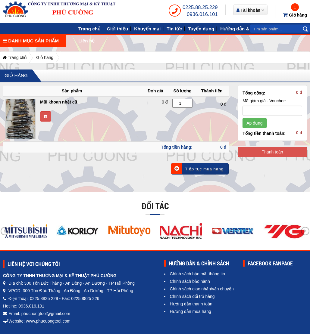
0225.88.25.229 (200, 7)
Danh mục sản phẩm (31, 40)
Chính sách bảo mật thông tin (197, 273)
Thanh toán (272, 152)
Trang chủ (89, 28)
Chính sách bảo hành (190, 281)
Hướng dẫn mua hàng (190, 311)
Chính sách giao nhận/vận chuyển (202, 288)
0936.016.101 (202, 14)
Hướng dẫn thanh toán (191, 304)
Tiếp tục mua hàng (197, 168)
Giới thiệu (117, 28)
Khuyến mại (147, 28)
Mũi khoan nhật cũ (58, 102)
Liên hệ (86, 40)
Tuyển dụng (201, 28)
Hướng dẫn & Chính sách (248, 28)
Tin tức (174, 28)
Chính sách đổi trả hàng (192, 296)
